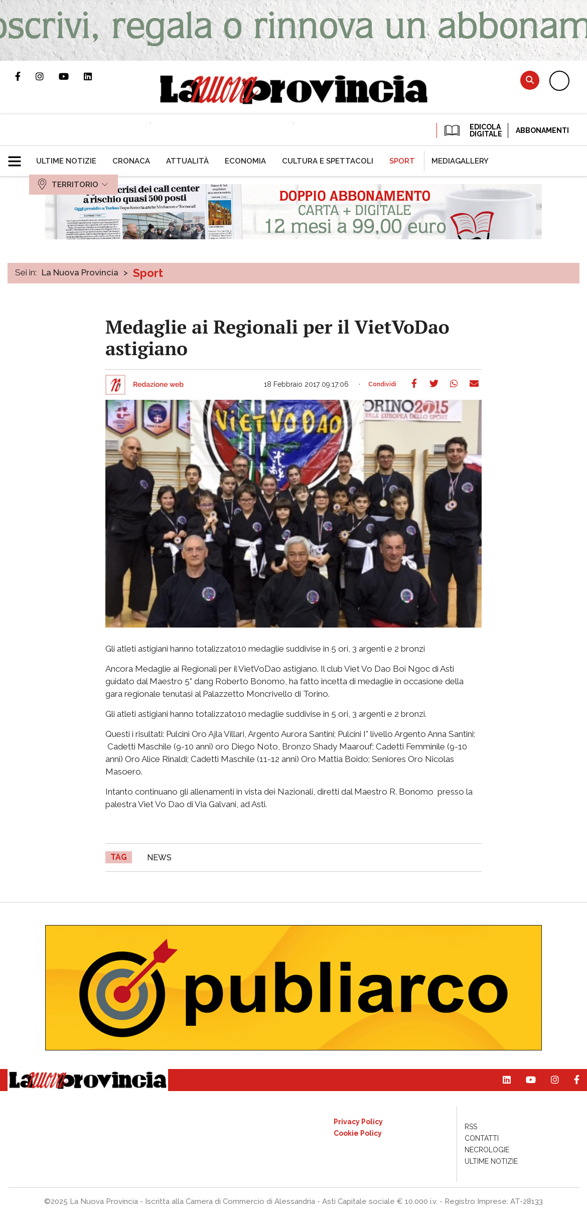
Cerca (529, 80)
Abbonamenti (542, 130)
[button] (18, 157)
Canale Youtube (71, 76)
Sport (148, 272)
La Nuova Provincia (80, 272)
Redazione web (158, 385)
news (159, 857)
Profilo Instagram (47, 76)
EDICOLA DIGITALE (472, 130)
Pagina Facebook (25, 76)
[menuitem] (66, 161)
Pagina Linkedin (95, 76)
